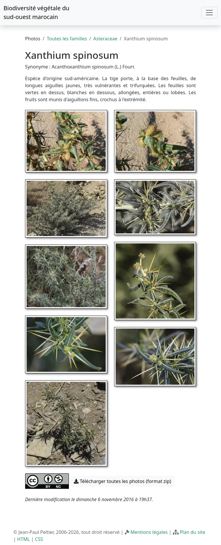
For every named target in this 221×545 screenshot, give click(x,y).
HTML (23, 539)
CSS (39, 539)
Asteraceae (105, 38)
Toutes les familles (67, 38)
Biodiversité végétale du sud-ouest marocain (36, 12)
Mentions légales (149, 532)
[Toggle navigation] (209, 12)
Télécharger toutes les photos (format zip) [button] (122, 481)
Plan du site (192, 532)
